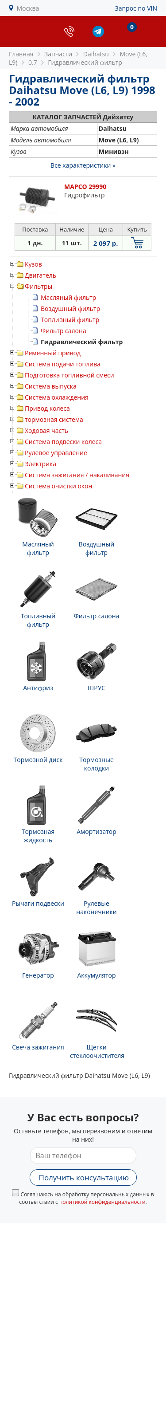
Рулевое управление (56, 452)
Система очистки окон (58, 486)
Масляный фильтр (68, 297)
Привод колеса (47, 408)
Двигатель (40, 275)
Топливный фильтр (70, 319)
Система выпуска (51, 386)
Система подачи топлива (62, 364)
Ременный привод (53, 353)
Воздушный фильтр (70, 308)
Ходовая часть (46, 430)
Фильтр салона (63, 330)
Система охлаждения (57, 397)
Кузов (33, 264)
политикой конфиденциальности (102, 1202)
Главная (21, 54)
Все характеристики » (83, 165)
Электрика (40, 464)
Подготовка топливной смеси (69, 375)
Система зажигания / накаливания (77, 475)
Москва (28, 8)
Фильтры (38, 286)
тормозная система (54, 419)
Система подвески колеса (63, 441)
